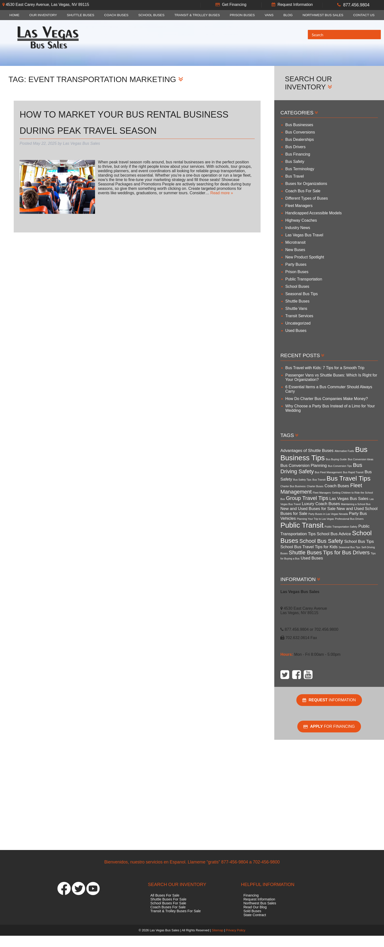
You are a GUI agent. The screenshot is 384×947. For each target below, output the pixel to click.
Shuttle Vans (296, 308)
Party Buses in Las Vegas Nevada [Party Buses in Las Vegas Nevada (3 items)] (328, 513)
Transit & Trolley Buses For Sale (175, 911)
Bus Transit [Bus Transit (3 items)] (318, 479)
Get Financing (234, 4)
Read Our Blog (255, 907)
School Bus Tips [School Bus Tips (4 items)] (359, 541)
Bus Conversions (300, 132)
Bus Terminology (299, 169)
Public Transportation (303, 279)
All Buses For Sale (164, 895)
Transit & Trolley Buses (197, 15)
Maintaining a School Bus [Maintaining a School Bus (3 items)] (356, 504)
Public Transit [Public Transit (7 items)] (302, 525)
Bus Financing (297, 154)
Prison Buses (242, 15)
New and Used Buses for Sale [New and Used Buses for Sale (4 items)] (308, 508)
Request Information (295, 4)
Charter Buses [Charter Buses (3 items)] (315, 486)
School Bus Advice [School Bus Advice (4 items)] (334, 534)
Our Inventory (43, 15)
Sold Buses (252, 911)
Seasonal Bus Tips (301, 294)
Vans (269, 15)
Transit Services (299, 316)
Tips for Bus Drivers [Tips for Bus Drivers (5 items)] (346, 552)
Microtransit (295, 242)
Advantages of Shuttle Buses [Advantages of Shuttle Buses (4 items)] (307, 450)
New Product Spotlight (304, 257)
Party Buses (295, 264)
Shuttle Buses (80, 15)
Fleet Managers (298, 206)
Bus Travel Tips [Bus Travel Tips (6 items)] (349, 478)
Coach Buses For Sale (168, 907)
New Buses (295, 250)
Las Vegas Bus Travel (304, 235)
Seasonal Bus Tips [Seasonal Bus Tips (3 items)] (349, 547)
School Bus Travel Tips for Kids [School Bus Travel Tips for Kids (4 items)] (309, 547)
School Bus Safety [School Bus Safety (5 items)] (321, 541)
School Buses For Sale (168, 903)
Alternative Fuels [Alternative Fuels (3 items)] (344, 450)
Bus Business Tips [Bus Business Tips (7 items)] (324, 453)
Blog (288, 15)
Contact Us (363, 15)
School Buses (151, 15)
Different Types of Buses (306, 198)
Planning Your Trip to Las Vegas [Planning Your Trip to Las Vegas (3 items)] (315, 518)
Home (15, 15)
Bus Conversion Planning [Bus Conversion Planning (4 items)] (303, 465)
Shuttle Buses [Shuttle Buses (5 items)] (305, 552)
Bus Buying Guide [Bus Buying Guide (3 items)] (336, 459)
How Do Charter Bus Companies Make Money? (326, 399)
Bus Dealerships (299, 139)
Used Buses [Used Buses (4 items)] (312, 558)
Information (329, 700)
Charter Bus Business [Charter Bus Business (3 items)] (293, 486)
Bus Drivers (295, 147)
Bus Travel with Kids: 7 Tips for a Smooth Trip (324, 368)
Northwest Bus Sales (322, 15)
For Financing (329, 726)
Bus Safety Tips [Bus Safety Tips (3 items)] (302, 479)
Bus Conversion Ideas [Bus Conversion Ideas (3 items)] (360, 459)
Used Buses (295, 330)
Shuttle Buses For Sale (168, 899)
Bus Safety (294, 161)
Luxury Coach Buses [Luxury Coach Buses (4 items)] (321, 503)
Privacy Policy (235, 930)
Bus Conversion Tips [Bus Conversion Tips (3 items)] (340, 465)
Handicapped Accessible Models (313, 213)
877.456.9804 (356, 4)
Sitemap (217, 930)
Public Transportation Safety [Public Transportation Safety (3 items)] (341, 526)
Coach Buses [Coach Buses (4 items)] (336, 486)
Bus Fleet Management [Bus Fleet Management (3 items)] (328, 472)
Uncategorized (298, 323)
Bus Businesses (299, 125)
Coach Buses (116, 15)
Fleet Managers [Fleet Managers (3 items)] (322, 492)
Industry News (297, 228)
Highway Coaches (301, 220)
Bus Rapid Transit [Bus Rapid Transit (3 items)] (353, 472)
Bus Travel (294, 176)
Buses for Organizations (306, 184)
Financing (251, 895)
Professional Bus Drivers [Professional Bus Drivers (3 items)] (349, 518)
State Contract (254, 915)
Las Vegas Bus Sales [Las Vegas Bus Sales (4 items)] (348, 498)
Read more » (221, 193)
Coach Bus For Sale (302, 191)
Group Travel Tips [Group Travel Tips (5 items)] (307, 498)
